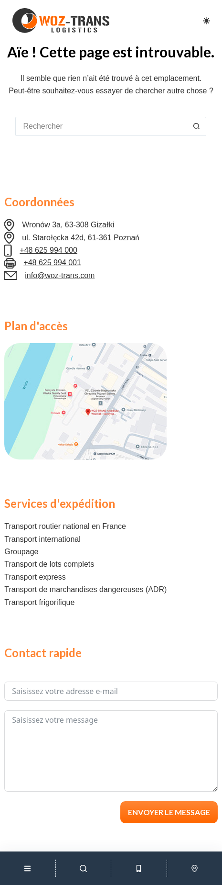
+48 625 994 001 (52, 262)
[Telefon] (139, 868)
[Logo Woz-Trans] (60, 21)
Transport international (42, 539)
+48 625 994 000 (48, 250)
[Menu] (27, 868)
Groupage (21, 552)
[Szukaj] (83, 868)
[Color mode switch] (206, 20)
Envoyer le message (169, 812)
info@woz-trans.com (60, 275)
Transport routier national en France (65, 526)
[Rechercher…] (101, 126)
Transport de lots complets (49, 564)
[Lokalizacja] (194, 868)
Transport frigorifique (39, 602)
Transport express (34, 577)
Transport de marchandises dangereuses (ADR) (85, 589)
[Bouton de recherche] (196, 126)
